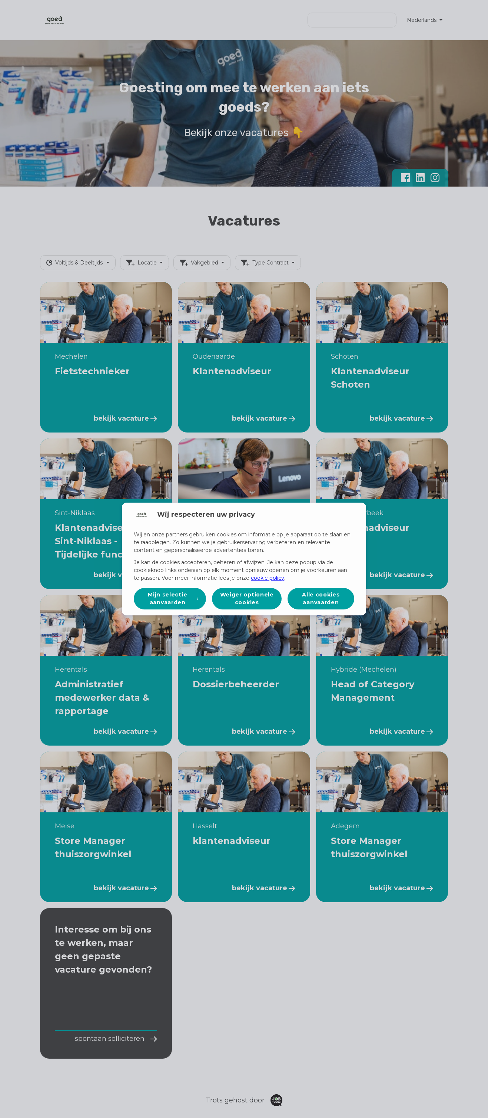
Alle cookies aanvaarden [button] (320, 598)
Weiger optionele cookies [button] (247, 598)
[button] (170, 598)
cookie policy (267, 578)
